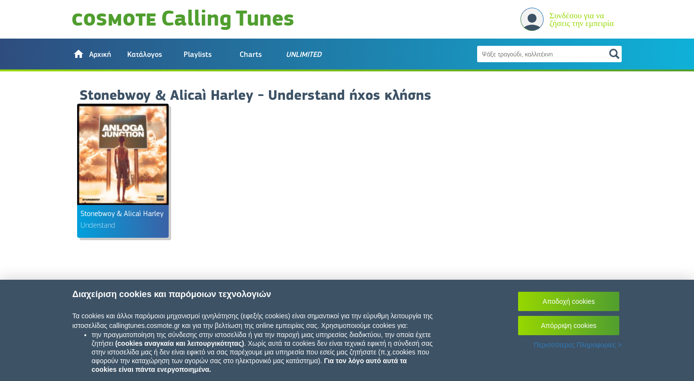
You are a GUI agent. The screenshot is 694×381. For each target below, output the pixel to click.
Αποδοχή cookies (569, 301)
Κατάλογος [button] (144, 54)
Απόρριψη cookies (569, 325)
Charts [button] (251, 54)
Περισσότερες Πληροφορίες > (578, 345)
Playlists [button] (198, 54)
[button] (91, 54)
